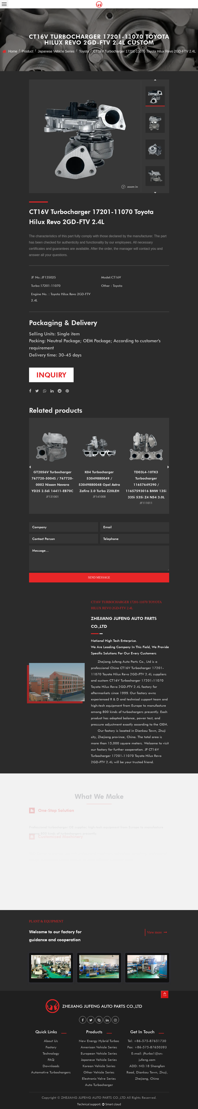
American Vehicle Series (99, 1047)
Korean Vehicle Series (99, 1066)
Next (155, 192)
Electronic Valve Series (99, 1078)
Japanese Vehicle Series (56, 51)
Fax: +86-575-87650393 (147, 1047)
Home (12, 51)
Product (27, 51)
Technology (51, 1053)
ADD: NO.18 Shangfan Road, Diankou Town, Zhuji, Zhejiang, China (147, 1072)
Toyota (84, 51)
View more (157, 932)
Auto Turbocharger (99, 1084)
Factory (51, 1047)
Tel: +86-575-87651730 (147, 1040)
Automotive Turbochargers (51, 1072)
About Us (51, 1040)
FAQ (51, 1059)
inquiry (51, 374)
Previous (155, 79)
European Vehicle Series (99, 1053)
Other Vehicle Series (98, 1072)
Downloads (51, 1066)
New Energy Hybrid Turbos (99, 1040)
